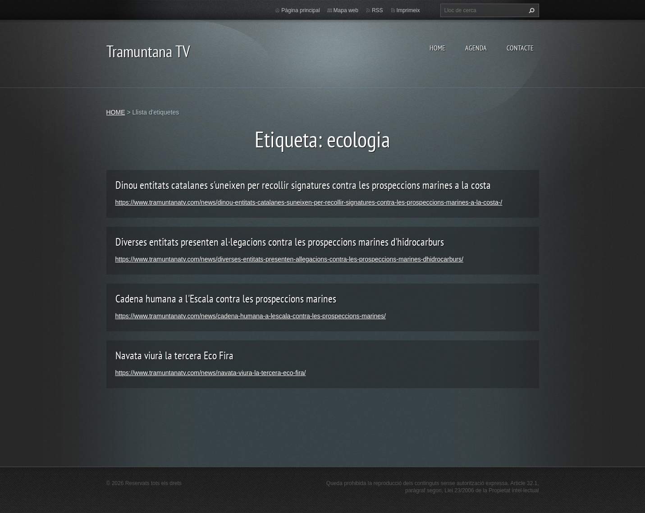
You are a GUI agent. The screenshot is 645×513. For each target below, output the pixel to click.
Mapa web (346, 10)
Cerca (530, 10)
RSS (377, 10)
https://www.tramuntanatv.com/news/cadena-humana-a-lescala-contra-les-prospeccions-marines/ (250, 316)
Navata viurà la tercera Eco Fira (174, 355)
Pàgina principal (300, 10)
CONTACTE (520, 47)
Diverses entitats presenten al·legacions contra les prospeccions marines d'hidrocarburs (279, 242)
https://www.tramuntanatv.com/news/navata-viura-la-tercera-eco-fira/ (210, 372)
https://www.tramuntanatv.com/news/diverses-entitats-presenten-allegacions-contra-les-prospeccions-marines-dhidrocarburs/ (289, 259)
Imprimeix (408, 10)
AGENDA (476, 47)
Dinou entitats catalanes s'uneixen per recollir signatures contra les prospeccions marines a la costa (303, 185)
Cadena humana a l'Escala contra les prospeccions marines (225, 299)
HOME (437, 47)
